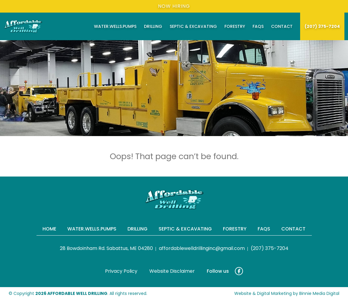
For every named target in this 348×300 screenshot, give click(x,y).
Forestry (234, 26)
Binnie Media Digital (319, 293)
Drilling (153, 26)
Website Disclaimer (172, 271)
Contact (282, 26)
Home (49, 228)
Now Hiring (174, 6)
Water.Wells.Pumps (115, 26)
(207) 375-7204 (322, 26)
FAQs (258, 26)
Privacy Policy (121, 271)
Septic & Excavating (193, 26)
